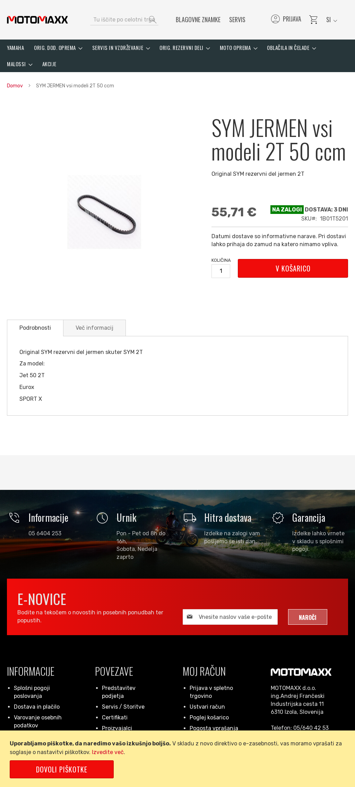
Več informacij (94, 328)
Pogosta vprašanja (214, 728)
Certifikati (115, 717)
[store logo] (37, 20)
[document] (179, 758)
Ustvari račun (207, 706)
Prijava (285, 20)
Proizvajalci (117, 728)
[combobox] (124, 19)
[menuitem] (15, 48)
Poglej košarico (209, 717)
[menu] (177, 56)
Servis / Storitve (123, 706)
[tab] (35, 328)
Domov (15, 86)
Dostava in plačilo (37, 706)
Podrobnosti (35, 328)
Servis (237, 19)
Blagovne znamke (198, 19)
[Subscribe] (307, 617)
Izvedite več (108, 752)
